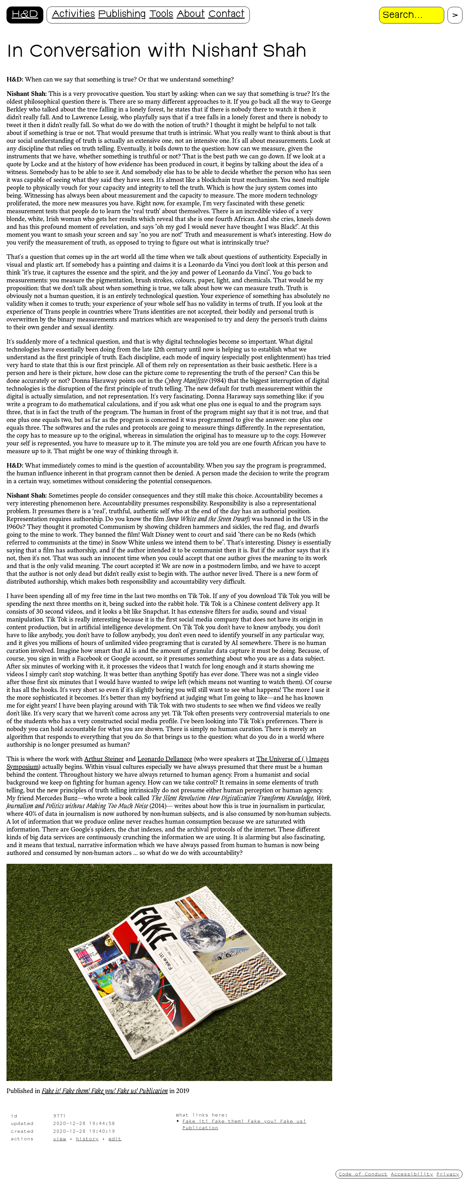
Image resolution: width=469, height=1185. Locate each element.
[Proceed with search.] (455, 15)
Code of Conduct (363, 1174)
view (59, 1138)
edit (114, 1138)
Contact (226, 15)
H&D (25, 15)
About (191, 15)
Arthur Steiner (104, 759)
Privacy (447, 1174)
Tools (161, 15)
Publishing (122, 15)
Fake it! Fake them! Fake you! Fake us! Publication (105, 1091)
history (87, 1138)
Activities (73, 15)
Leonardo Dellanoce (164, 759)
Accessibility (412, 1174)
